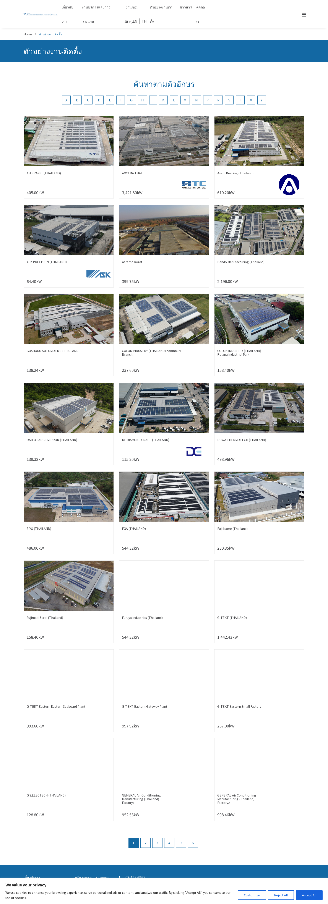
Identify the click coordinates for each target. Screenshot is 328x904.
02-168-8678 (132, 877)
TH (144, 21)
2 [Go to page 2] (145, 842)
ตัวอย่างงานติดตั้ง (161, 9)
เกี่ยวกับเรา (67, 9)
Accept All (309, 895)
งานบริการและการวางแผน (96, 9)
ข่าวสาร (186, 7)
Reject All (281, 895)
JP (126, 21)
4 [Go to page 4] (169, 842)
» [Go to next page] (193, 842)
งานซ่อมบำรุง (132, 9)
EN (135, 21)
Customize (252, 895)
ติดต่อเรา (200, 9)
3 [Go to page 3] (157, 842)
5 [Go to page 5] (181, 842)
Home (28, 34)
